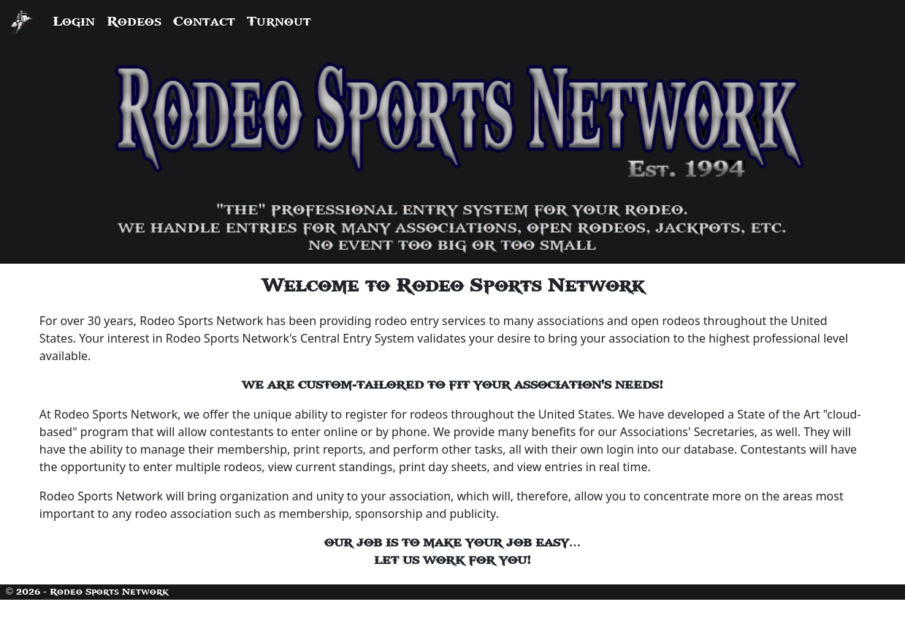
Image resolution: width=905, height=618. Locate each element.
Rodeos (134, 21)
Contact (204, 21)
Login (74, 21)
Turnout (279, 21)
